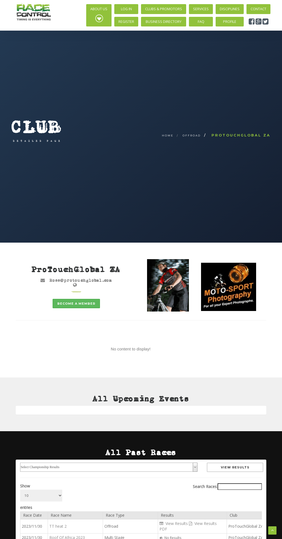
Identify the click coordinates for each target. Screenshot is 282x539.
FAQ (201, 21)
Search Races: (227, 486)
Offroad (192, 135)
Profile (229, 21)
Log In (126, 9)
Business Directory (163, 21)
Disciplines (230, 9)
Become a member (76, 303)
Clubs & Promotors (163, 9)
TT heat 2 (58, 526)
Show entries (41, 496)
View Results (235, 467)
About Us (98, 15)
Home (167, 135)
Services (201, 9)
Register (126, 21)
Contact (258, 9)
